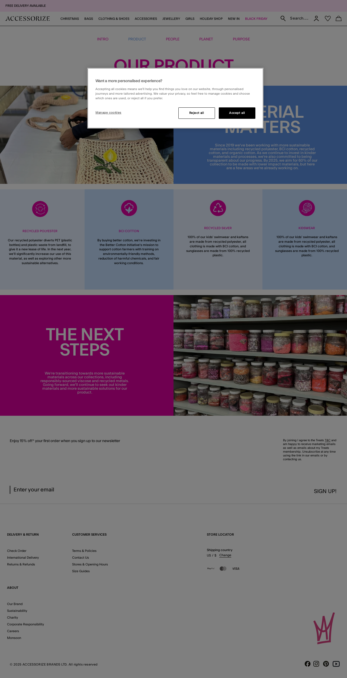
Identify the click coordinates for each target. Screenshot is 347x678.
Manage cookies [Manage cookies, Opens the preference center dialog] (108, 112)
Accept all (237, 112)
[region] (175, 98)
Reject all (196, 112)
